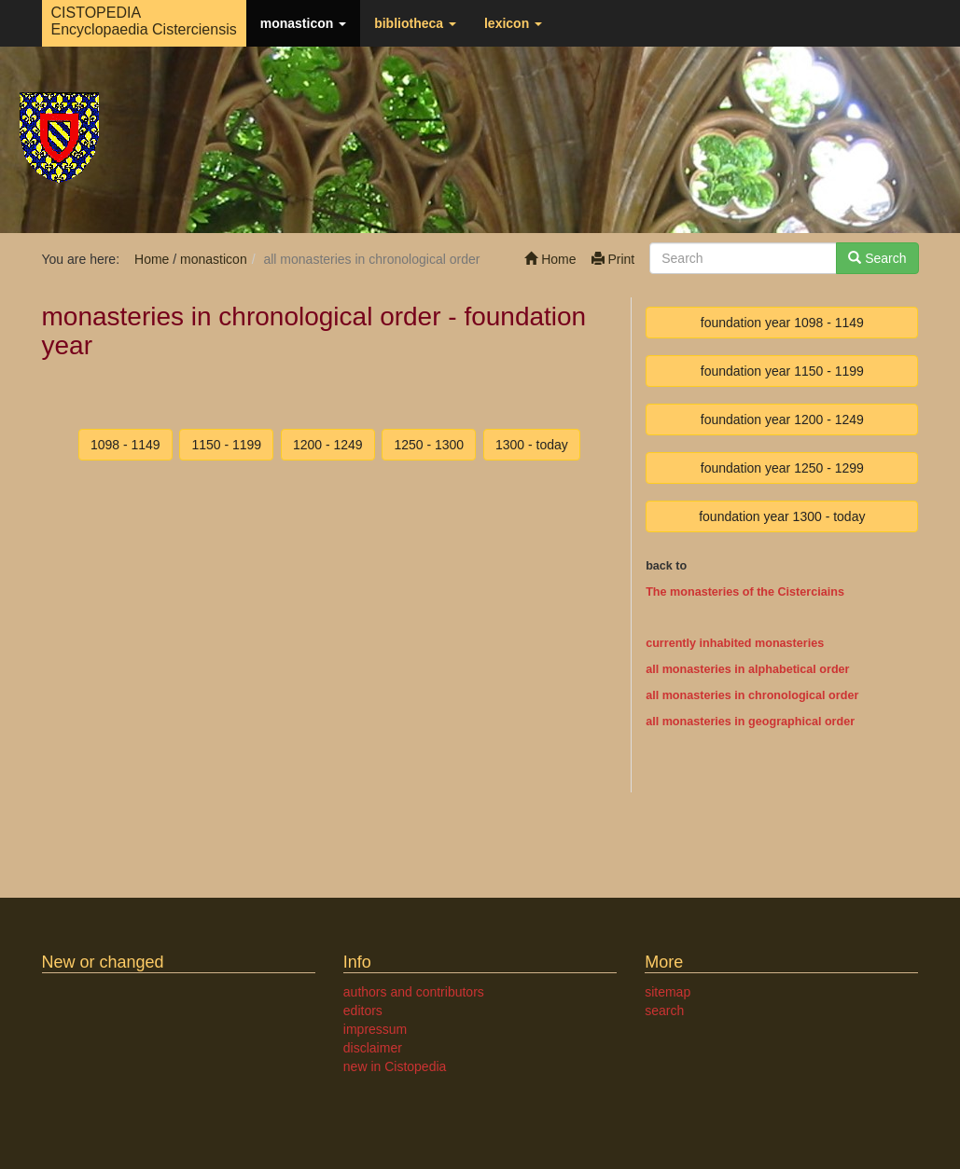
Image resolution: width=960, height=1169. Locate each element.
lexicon (513, 23)
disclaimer (372, 1047)
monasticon (303, 23)
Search (877, 258)
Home (550, 259)
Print (613, 259)
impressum (375, 1029)
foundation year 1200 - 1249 (782, 419)
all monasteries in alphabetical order (747, 669)
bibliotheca (415, 23)
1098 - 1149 (125, 444)
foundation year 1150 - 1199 (782, 371)
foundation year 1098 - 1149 (782, 322)
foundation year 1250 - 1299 (782, 468)
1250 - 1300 (429, 444)
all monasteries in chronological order (752, 695)
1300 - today (531, 444)
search (664, 1010)
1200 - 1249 (328, 444)
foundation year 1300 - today (782, 516)
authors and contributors (413, 991)
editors (363, 1010)
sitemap (667, 991)
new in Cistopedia (395, 1066)
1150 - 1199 (226, 444)
